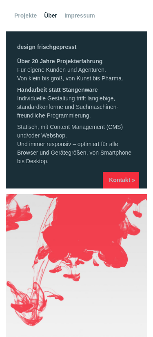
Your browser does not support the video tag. (76, 265)
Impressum (79, 15)
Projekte (25, 15)
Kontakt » (122, 180)
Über (50, 15)
